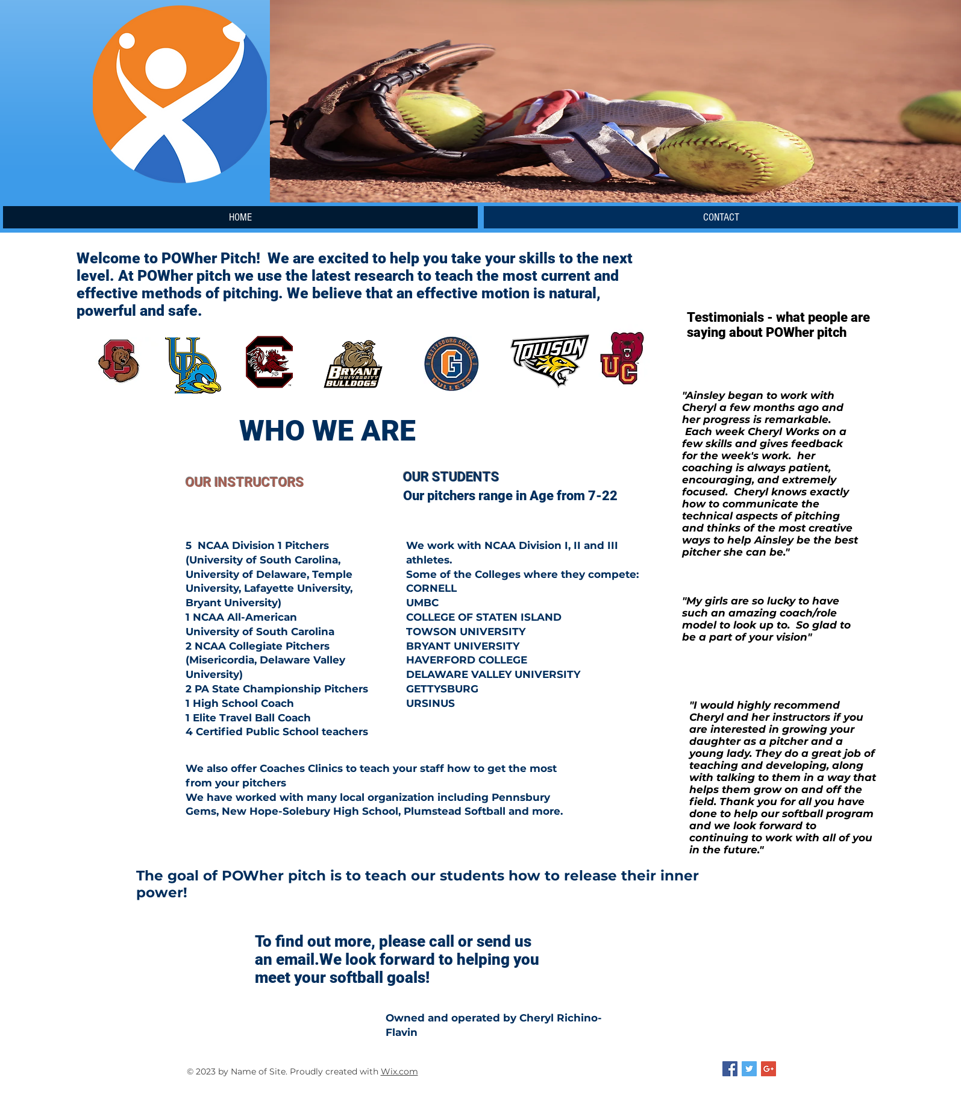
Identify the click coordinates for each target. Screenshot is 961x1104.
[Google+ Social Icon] (768, 1068)
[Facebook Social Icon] (729, 1068)
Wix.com (399, 1071)
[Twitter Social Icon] (749, 1068)
